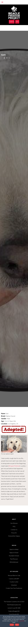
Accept (11, 624)
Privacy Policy (21, 620)
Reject (17, 624)
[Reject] (26, 621)
